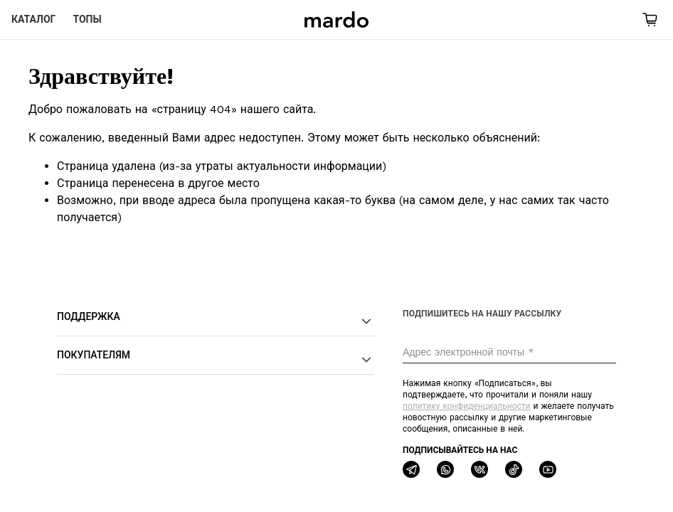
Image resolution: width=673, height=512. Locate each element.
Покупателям (215, 359)
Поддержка (215, 320)
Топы (87, 19)
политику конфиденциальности (466, 406)
